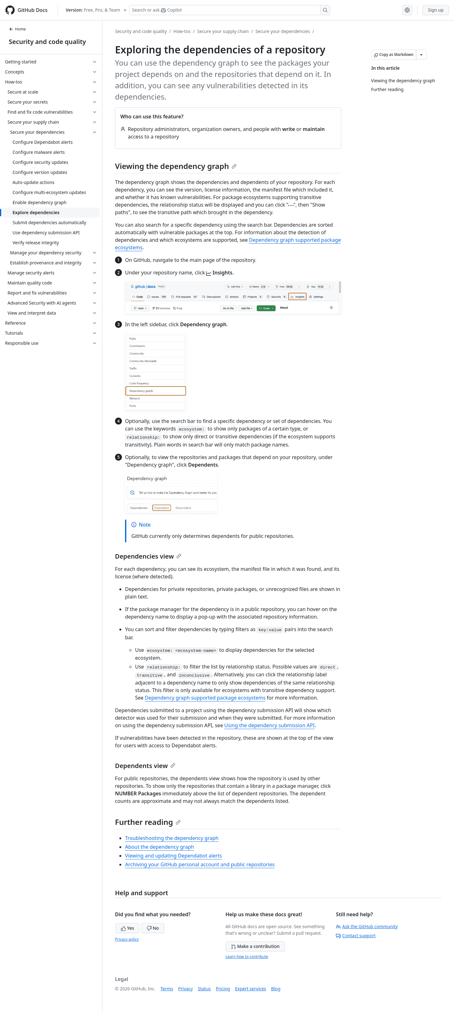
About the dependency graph (159, 846)
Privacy (185, 989)
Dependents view (145, 765)
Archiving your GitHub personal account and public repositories (200, 864)
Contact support (355, 936)
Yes (127, 928)
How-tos (181, 31)
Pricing (223, 989)
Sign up (436, 10)
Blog (276, 989)
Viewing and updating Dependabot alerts (173, 855)
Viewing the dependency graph (176, 166)
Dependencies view (148, 556)
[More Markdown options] (421, 55)
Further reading (148, 822)
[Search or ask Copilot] (229, 10)
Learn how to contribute (247, 956)
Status (204, 989)
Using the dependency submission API (269, 725)
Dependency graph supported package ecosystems (205, 697)
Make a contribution (255, 946)
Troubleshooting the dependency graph (172, 838)
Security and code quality (47, 41)
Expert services (250, 989)
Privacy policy (127, 939)
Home (17, 29)
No (153, 928)
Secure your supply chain (223, 31)
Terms (167, 989)
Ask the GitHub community (367, 926)
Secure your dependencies (282, 31)
